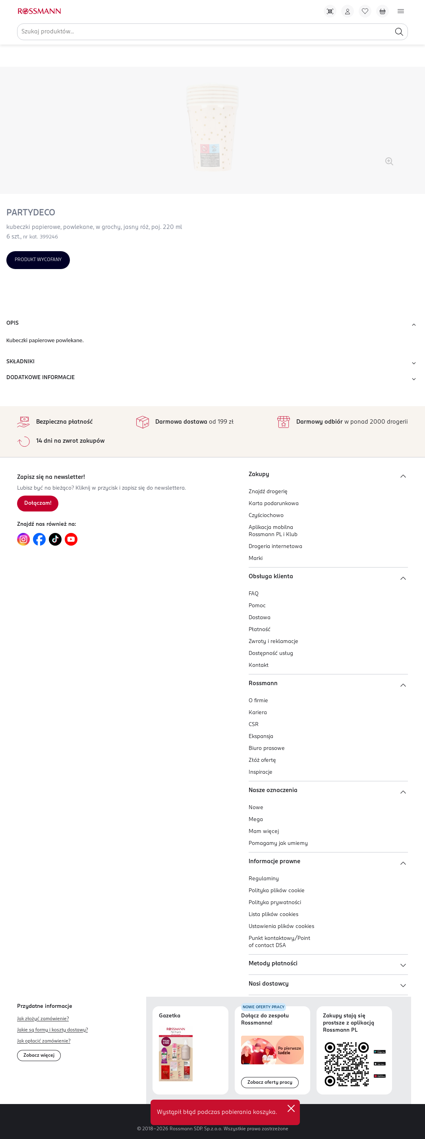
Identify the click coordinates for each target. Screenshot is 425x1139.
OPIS (212, 324)
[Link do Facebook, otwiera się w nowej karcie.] (39, 539)
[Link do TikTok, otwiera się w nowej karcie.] (55, 539)
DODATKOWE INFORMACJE (212, 379)
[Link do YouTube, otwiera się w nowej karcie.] (71, 539)
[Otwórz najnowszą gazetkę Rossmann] (176, 1053)
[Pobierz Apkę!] (330, 11)
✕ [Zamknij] (291, 1108)
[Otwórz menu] (401, 11)
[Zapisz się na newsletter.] (37, 503)
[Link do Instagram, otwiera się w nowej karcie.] (23, 539)
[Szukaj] (399, 32)
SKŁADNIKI (212, 363)
